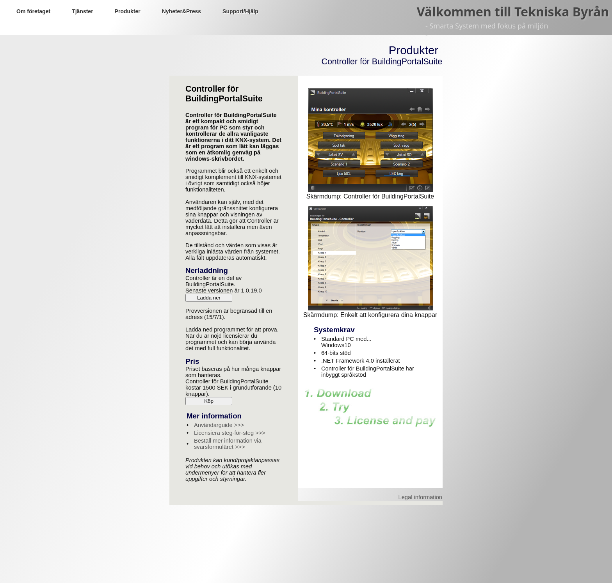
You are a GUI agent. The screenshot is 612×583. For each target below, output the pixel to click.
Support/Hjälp (240, 11)
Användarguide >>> (219, 425)
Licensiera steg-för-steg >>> (229, 433)
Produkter (128, 11)
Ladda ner (209, 298)
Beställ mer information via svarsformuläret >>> (228, 444)
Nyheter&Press (181, 11)
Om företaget (33, 11)
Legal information (420, 497)
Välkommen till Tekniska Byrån (513, 11)
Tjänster (82, 11)
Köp (208, 401)
